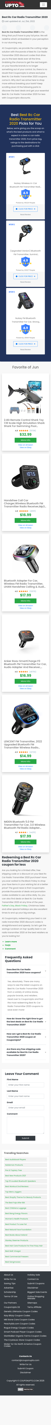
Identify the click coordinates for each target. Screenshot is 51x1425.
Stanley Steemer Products (16, 1240)
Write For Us (10, 1279)
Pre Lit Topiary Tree (13, 1170)
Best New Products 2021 (15, 1175)
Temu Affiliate (34, 1307)
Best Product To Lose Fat (16, 1224)
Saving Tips (9, 1283)
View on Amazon (25, 445)
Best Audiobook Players (15, 1159)
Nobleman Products (14, 1165)
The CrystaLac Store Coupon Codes (22, 1339)
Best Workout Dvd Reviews (16, 1186)
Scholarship (10, 1292)
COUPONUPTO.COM (29, 1380)
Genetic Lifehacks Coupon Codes (21, 1311)
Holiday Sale (33, 1274)
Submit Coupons (35, 1283)
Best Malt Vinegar (13, 1251)
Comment (10, 948)
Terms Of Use (10, 1296)
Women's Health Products (16, 1219)
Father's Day (8, 905)
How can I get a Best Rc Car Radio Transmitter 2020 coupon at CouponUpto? (24, 1036)
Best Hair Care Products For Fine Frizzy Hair (24, 1245)
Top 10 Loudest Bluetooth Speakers (20, 1181)
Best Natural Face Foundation (18, 1229)
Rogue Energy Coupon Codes (19, 1327)
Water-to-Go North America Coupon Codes (22, 1345)
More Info (25, 440)
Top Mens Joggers (13, 1192)
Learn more (11, 941)
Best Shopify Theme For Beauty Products (23, 1197)
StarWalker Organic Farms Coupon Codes (25, 1335)
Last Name (12, 1091)
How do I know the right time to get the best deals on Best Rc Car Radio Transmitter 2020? (25, 1021)
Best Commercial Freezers (16, 1256)
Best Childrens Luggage (15, 1208)
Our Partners (10, 1302)
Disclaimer (32, 1287)
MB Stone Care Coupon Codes (19, 1319)
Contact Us (33, 1279)
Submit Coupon (25, 1368)
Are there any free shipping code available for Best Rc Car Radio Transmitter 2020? (24, 1052)
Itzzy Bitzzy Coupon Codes (17, 1315)
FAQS (7, 945)
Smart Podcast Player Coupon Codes (23, 1331)
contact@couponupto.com (25, 1360)
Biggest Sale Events (37, 1292)
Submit (25, 1138)
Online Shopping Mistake (35, 1297)
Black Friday (21, 905)
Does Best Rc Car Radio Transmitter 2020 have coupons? (24, 971)
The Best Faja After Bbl (15, 1202)
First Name (12, 1079)
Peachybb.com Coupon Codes (19, 1323)
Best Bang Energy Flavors (16, 1213)
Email (10, 1102)
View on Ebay (25, 447)
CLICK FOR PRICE (25, 209)
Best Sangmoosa (12, 1262)
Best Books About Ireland (16, 1235)
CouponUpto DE (12, 1307)
